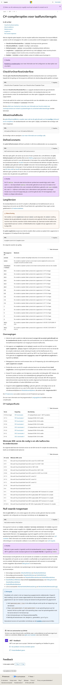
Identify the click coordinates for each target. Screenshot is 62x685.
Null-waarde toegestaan (10, 33)
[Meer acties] (57, 11)
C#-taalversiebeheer (17, 208)
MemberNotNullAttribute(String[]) (48, 586)
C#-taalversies (9, 394)
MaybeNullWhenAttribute (32, 577)
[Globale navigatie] (1, 2)
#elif (12, 169)
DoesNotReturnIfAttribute (13, 579)
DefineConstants (8, 29)
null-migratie (51, 541)
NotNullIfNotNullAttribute (13, 584)
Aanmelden (58, 2)
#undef (21, 162)
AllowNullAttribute (26, 573)
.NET (10, 11)
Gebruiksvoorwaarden (6, 682)
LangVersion (7, 31)
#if (6, 169)
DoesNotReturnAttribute (13, 582)
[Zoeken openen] (52, 2)
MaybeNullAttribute (29, 575)
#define (31, 158)
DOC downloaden (19, 427)
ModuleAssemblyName (28, 390)
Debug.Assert (26, 563)
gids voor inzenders (30, 635)
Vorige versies (13, 680)
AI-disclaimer (4, 680)
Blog (20, 680)
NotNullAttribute (41, 575)
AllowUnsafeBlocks (9, 27)
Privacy (32, 680)
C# (14, 11)
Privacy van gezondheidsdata (44, 680)
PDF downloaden (19, 415)
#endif (17, 169)
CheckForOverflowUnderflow (11, 25)
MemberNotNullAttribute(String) (27, 586)
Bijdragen (26, 680)
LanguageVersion (37, 397)
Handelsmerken (18, 682)
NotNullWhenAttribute (48, 577)
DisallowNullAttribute (40, 573)
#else (9, 169)
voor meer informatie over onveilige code (33, 135)
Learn (4, 11)
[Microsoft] (31, 2)
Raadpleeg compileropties (12, 63)
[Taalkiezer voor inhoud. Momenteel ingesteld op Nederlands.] (5, 676)
